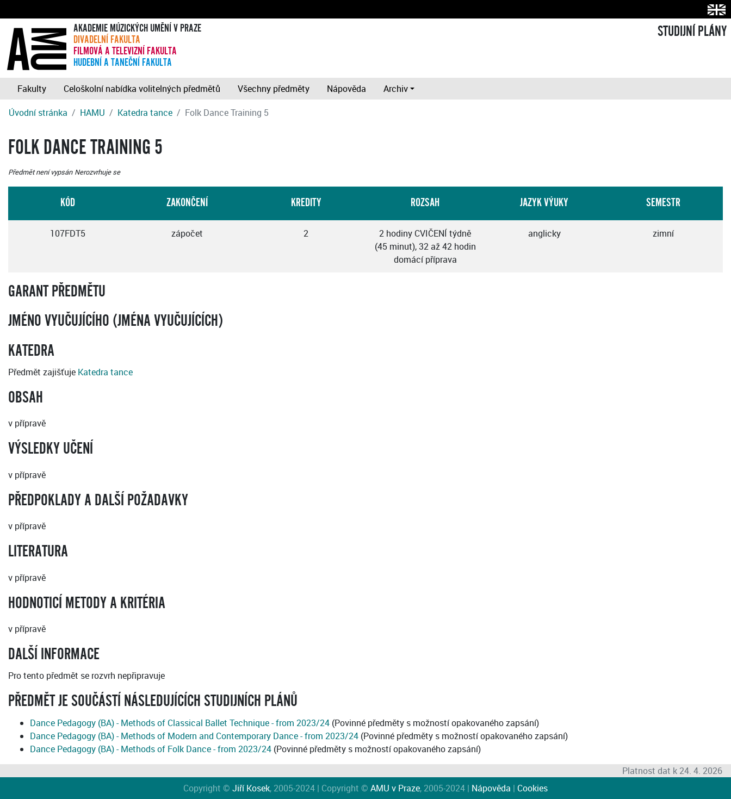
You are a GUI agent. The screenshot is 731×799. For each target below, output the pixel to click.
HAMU (92, 113)
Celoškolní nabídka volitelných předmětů (142, 89)
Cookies (532, 788)
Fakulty (31, 89)
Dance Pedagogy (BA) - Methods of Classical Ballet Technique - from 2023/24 (180, 723)
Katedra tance (144, 113)
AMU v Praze (395, 788)
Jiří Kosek (251, 788)
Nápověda (346, 89)
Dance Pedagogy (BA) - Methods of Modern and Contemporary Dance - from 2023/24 (194, 736)
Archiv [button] (395, 89)
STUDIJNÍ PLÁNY (692, 31)
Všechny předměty (273, 89)
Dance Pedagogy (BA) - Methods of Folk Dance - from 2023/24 (150, 749)
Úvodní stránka (38, 113)
